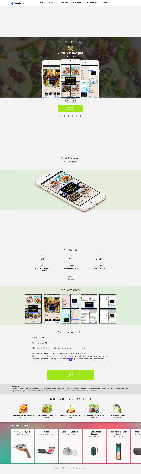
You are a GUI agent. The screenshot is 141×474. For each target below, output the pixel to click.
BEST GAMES (77, 3)
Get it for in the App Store (70, 375)
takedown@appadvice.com (64, 391)
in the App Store (70, 108)
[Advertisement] (70, 21)
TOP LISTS (51, 3)
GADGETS (106, 3)
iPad (73, 101)
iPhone (67, 101)
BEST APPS (64, 3)
